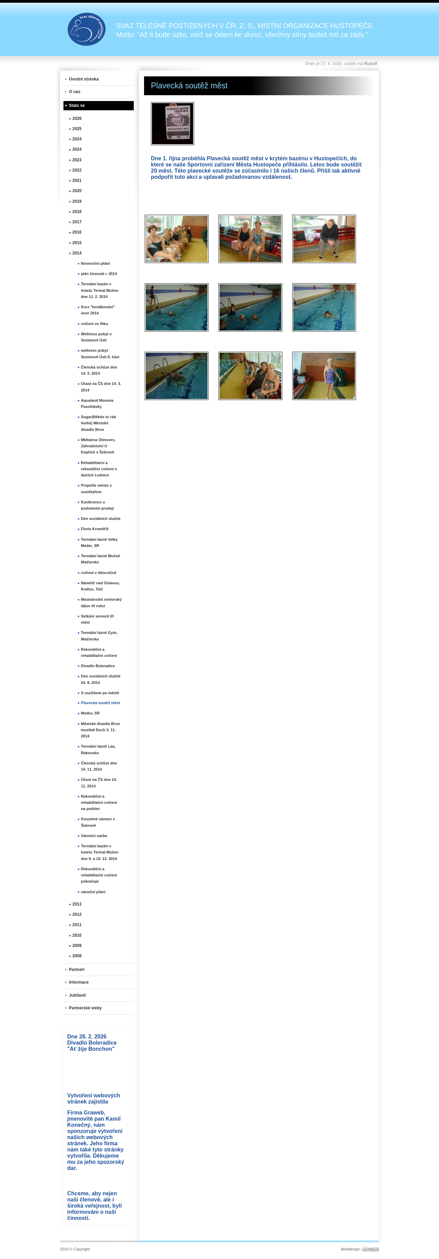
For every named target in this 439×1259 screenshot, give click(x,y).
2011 (77, 924)
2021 (77, 180)
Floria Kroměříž (95, 529)
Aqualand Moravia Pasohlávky (97, 403)
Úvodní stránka (84, 79)
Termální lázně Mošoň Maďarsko (100, 559)
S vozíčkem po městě (100, 693)
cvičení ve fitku (94, 324)
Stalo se (77, 105)
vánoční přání (93, 892)
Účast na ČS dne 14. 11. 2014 (99, 782)
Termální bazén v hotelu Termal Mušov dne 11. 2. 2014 (99, 290)
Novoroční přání (95, 263)
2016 (77, 232)
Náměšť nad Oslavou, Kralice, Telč (100, 586)
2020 (77, 190)
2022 (77, 170)
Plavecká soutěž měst (100, 703)
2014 (77, 253)
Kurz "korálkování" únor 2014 (98, 310)
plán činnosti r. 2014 (99, 274)
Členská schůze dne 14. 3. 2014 (99, 370)
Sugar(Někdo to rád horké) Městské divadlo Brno (98, 423)
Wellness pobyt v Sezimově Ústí (96, 337)
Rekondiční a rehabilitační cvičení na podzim (99, 802)
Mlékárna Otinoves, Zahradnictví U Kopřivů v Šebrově (98, 446)
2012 (77, 914)
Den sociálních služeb (100, 518)
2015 (77, 242)
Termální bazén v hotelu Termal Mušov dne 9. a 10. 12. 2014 (99, 852)
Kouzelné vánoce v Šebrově (98, 822)
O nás (74, 91)
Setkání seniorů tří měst (97, 619)
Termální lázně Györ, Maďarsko (99, 636)
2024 (77, 139)
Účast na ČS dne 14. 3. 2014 (101, 387)
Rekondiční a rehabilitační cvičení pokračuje (99, 875)
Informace (78, 982)
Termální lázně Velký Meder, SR (99, 542)
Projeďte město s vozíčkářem (96, 488)
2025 (77, 128)
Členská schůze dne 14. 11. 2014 (99, 766)
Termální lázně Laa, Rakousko (98, 749)
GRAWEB (370, 1249)
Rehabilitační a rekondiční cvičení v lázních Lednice (99, 469)
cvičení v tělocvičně (98, 573)
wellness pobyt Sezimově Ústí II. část (100, 353)
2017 (77, 222)
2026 (77, 118)
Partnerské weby (85, 1008)
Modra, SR (90, 713)
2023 (77, 160)
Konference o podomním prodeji (97, 505)
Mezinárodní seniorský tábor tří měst (101, 602)
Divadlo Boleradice (98, 666)
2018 (77, 211)
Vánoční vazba (94, 836)
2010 (77, 935)
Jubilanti (77, 995)
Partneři (76, 969)
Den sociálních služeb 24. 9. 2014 (100, 679)
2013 (77, 904)
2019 (77, 201)
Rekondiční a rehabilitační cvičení (99, 652)
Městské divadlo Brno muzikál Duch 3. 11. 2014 (100, 730)
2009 (77, 945)
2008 (77, 955)
